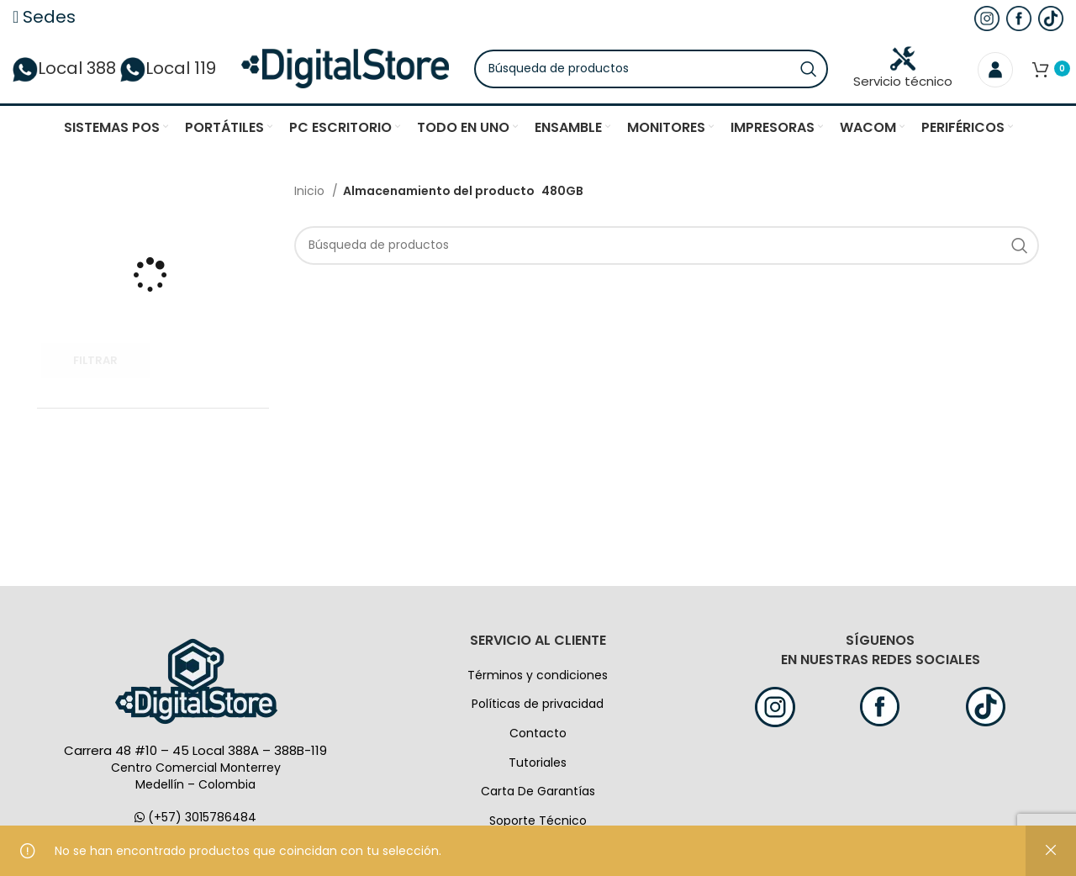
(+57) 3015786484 (195, 823)
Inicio (311, 196)
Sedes (44, 17)
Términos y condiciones (537, 680)
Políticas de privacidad (538, 709)
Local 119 (168, 71)
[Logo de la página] (354, 70)
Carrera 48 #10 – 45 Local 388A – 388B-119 (195, 756)
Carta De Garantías (538, 797)
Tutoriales (538, 767)
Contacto (538, 739)
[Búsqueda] (660, 71)
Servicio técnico (902, 70)
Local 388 (64, 71)
